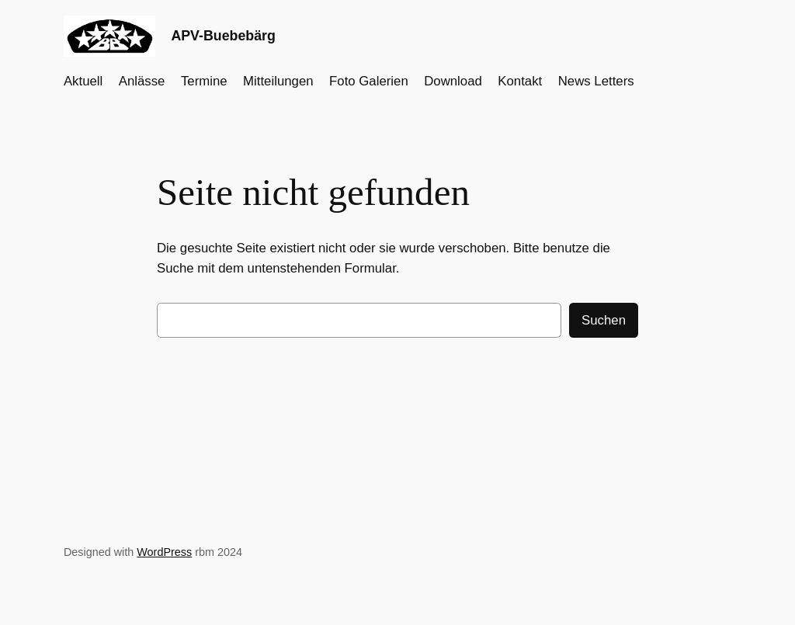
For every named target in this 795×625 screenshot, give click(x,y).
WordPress (164, 552)
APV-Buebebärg (223, 35)
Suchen (603, 320)
